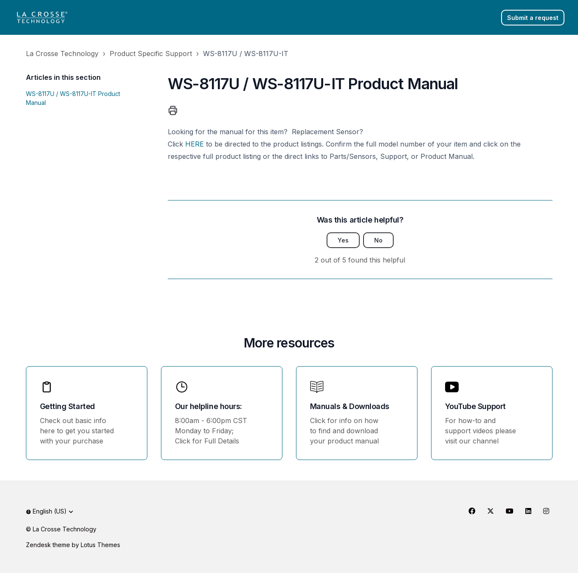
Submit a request (532, 17)
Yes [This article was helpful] (343, 240)
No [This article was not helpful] (378, 240)
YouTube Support (475, 406)
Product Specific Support (151, 53)
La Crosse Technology (62, 53)
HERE (194, 144)
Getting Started (67, 406)
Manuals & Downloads (349, 406)
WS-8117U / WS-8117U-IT (245, 53)
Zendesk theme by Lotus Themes (73, 544)
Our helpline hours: (208, 406)
